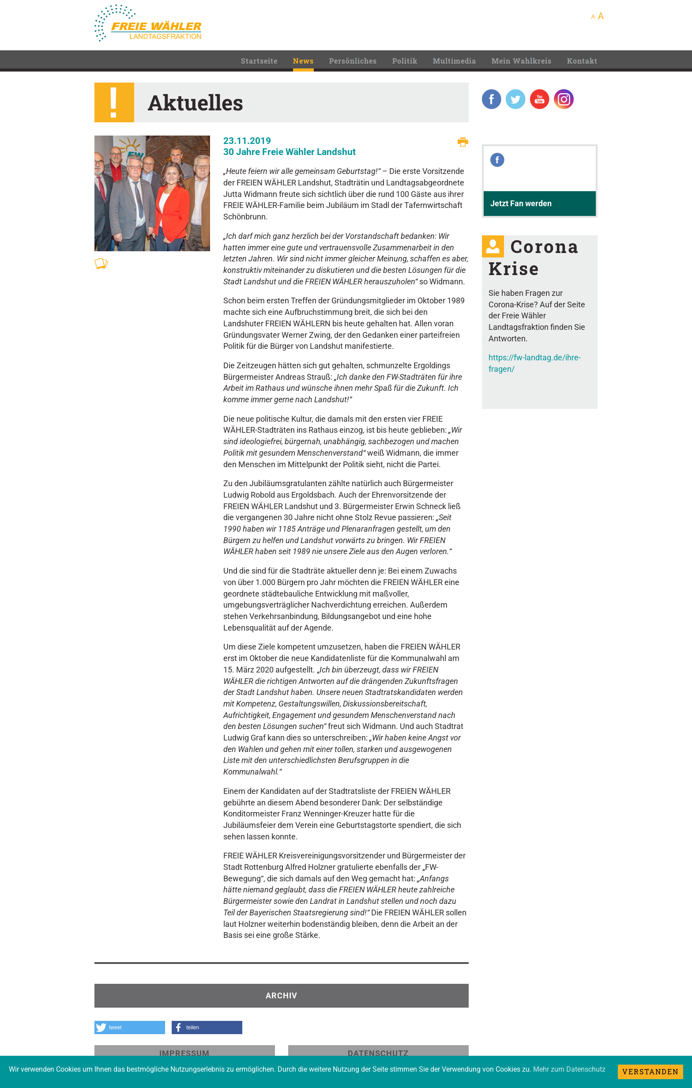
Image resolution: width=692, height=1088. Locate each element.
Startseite (259, 60)
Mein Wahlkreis (522, 60)
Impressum (184, 1053)
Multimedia (454, 60)
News (303, 60)
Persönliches (353, 60)
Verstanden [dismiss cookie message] (650, 1071)
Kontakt (582, 60)
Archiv (281, 995)
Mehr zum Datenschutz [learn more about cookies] (569, 1069)
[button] (129, 1027)
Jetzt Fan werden (521, 203)
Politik (404, 60)
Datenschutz (378, 1053)
